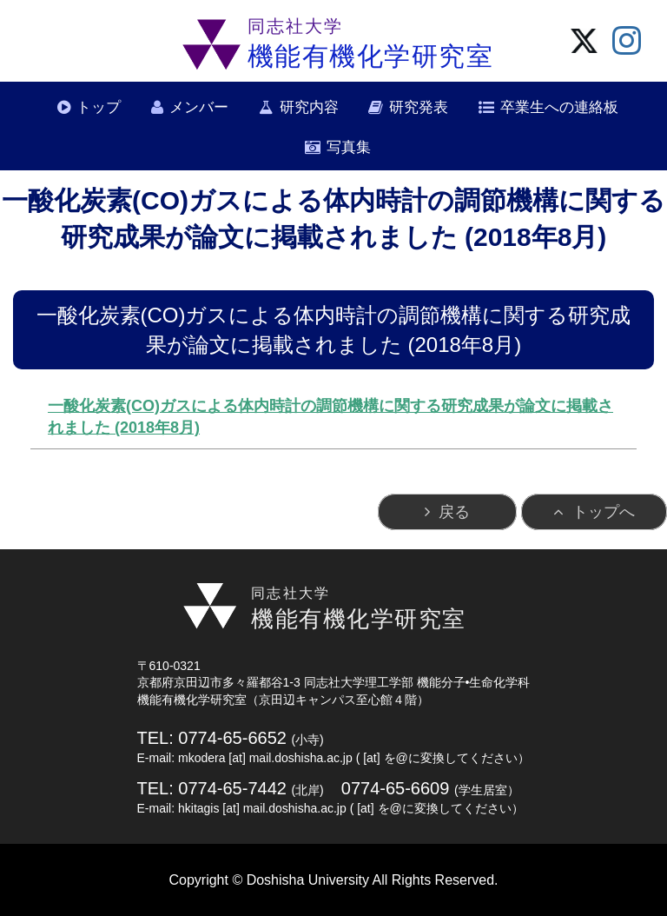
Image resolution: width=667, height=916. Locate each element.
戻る (454, 512)
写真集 (349, 147)
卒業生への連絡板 (559, 107)
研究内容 (309, 107)
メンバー (198, 107)
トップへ (603, 512)
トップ (98, 107)
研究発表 (418, 107)
